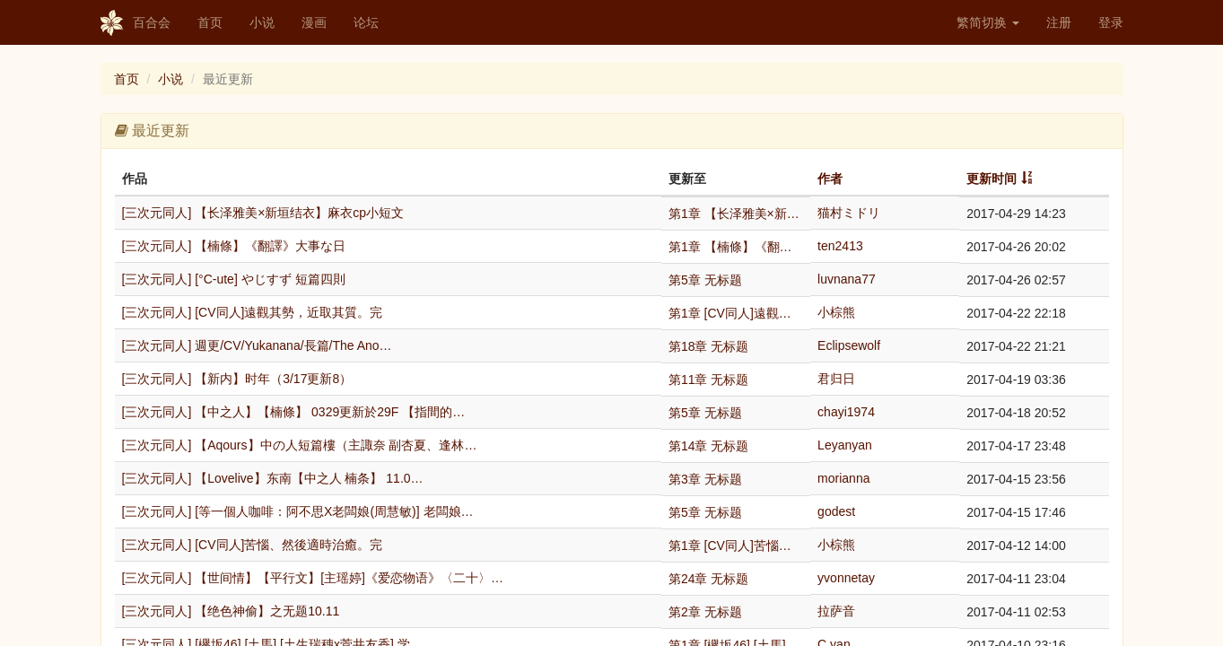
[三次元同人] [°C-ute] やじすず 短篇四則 (233, 279)
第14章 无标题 (708, 446)
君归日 (836, 378)
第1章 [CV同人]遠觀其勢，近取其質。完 (735, 313)
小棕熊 (836, 312)
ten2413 (840, 246)
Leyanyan (844, 445)
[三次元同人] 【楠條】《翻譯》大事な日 (234, 246)
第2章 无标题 (705, 612)
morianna (843, 478)
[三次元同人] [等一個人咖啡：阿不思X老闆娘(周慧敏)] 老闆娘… (298, 511)
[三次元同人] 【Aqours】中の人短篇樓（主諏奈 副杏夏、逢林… (299, 445)
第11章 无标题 (708, 379)
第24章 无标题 (708, 579)
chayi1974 (846, 412)
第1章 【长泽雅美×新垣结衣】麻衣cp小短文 (735, 213)
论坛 (366, 22)
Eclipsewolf (848, 345)
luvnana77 (846, 279)
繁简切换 (988, 22)
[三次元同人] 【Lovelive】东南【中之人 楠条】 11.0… (273, 478)
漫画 (314, 22)
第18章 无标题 (708, 346)
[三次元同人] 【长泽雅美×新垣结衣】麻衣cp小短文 (263, 212)
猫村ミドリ (848, 212)
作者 (830, 178)
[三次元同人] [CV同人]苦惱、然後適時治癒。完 (252, 544)
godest (836, 511)
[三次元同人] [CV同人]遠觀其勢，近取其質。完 (252, 312)
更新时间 (991, 178)
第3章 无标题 (705, 479)
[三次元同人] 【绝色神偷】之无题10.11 (231, 611)
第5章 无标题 (705, 280)
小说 (262, 22)
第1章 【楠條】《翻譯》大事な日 (735, 247)
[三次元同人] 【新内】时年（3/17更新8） (237, 378)
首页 (210, 22)
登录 (1110, 22)
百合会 (135, 23)
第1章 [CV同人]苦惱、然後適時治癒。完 (735, 545)
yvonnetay (846, 578)
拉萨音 (836, 611)
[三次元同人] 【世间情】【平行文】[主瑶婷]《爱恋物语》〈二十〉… (312, 578)
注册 (1058, 22)
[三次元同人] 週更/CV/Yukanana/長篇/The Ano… (257, 345)
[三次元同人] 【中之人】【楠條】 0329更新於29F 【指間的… (294, 412)
